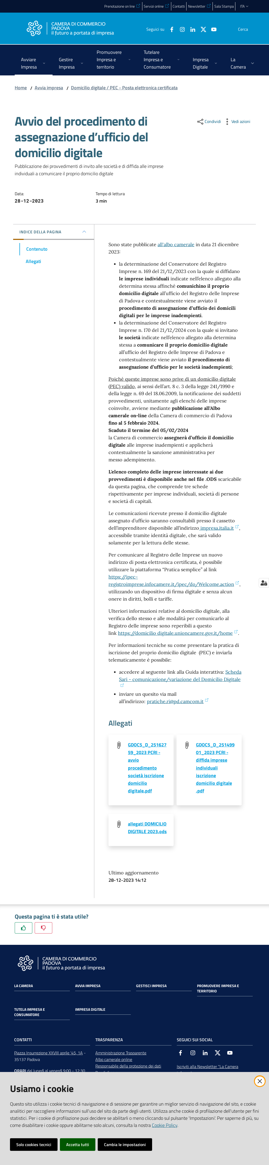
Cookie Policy (164, 1125)
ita (244, 6)
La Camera (23, 986)
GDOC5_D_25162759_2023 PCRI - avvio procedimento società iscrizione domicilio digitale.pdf (147, 768)
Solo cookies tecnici (33, 1144)
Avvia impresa (49, 87)
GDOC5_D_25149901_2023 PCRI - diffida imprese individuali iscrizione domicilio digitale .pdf (215, 768)
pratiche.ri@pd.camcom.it (178, 701)
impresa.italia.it (219, 528)
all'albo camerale (176, 244)
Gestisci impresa (151, 986)
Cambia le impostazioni (125, 1144)
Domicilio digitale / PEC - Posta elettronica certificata (124, 87)
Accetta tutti (77, 1144)
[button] (248, 29)
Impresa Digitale (90, 1010)
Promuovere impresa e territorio (218, 989)
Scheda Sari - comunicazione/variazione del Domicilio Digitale (180, 678)
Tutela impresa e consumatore (29, 1013)
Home (21, 87)
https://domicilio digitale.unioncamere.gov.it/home (178, 633)
